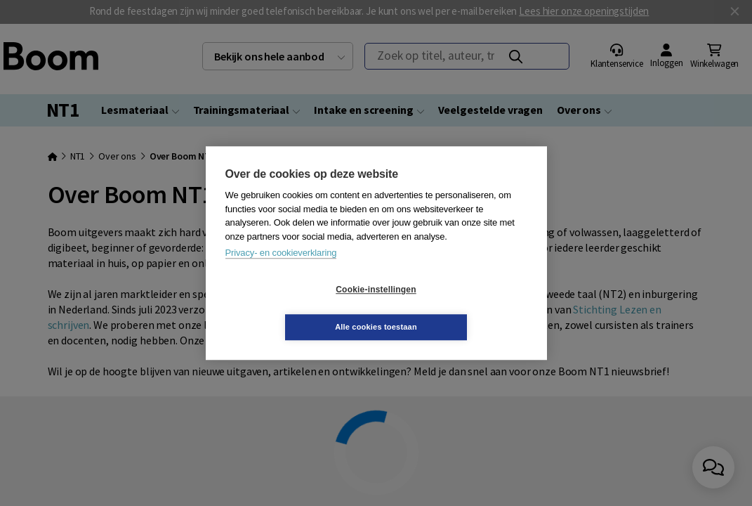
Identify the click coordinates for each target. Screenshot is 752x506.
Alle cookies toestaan (459, 308)
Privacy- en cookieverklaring (281, 271)
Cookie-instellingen (292, 308)
